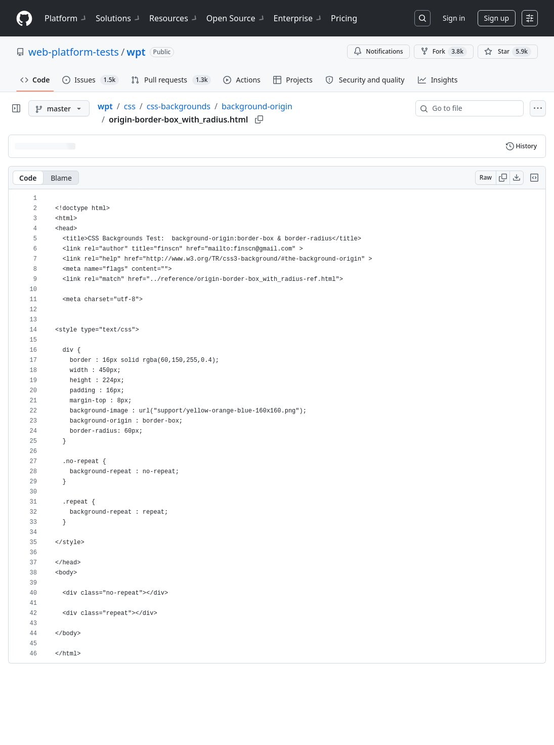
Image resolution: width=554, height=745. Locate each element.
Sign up (496, 18)
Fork (443, 52)
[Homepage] (24, 18)
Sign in (454, 18)
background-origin (257, 106)
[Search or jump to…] (422, 18)
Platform (66, 18)
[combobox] (473, 108)
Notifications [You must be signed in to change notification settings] (378, 51)
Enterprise (298, 18)
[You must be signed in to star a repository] (508, 52)
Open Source (236, 18)
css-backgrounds (178, 106)
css (130, 106)
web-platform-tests (73, 52)
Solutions (118, 18)
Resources (173, 18)
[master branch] (59, 108)
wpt (135, 52)
